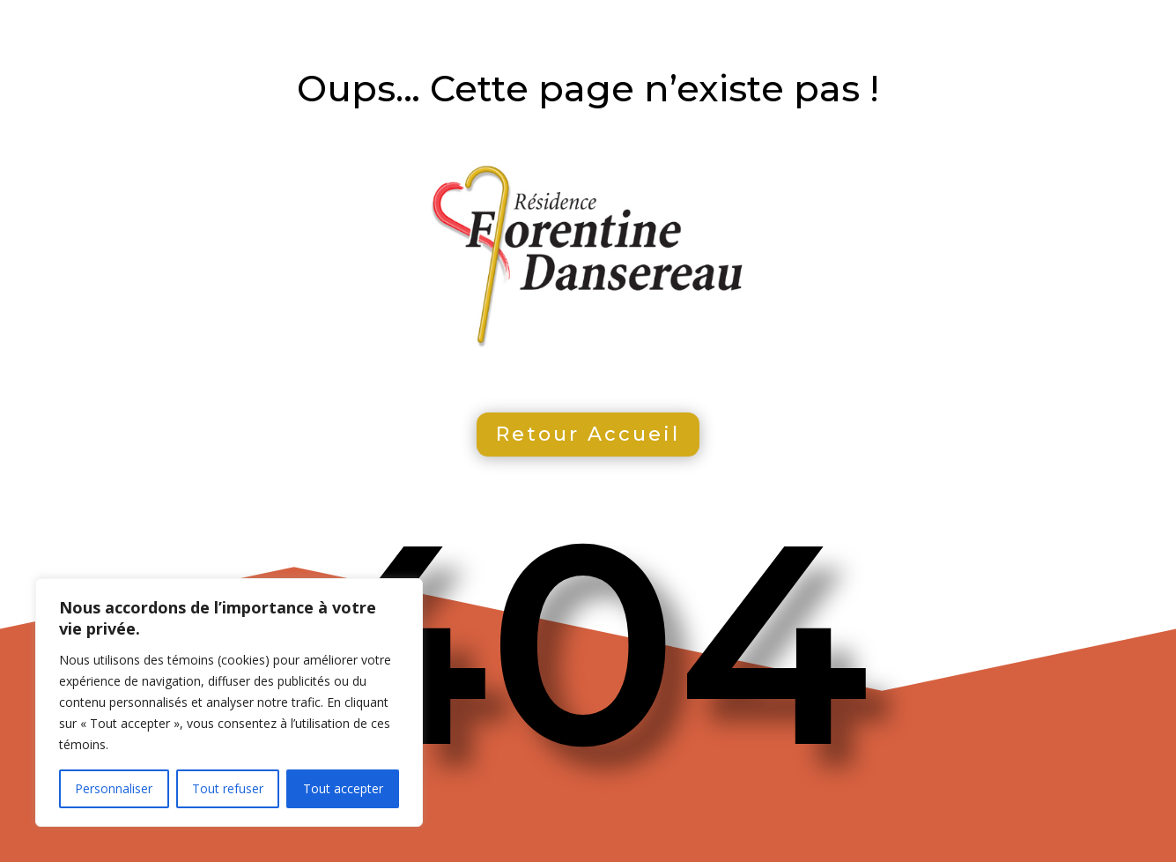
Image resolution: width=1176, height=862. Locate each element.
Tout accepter (343, 788)
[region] (229, 702)
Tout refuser (227, 788)
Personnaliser (113, 788)
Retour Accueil (588, 434)
